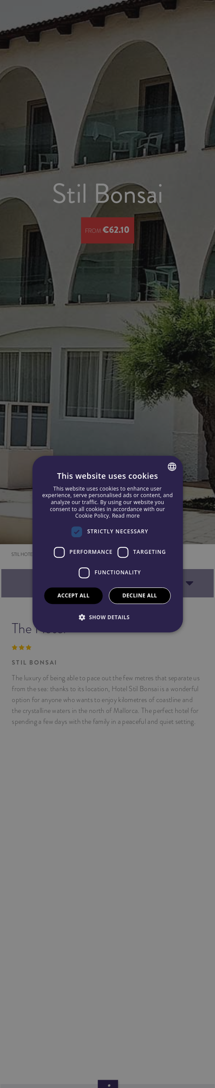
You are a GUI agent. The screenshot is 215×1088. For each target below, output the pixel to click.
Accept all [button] (74, 595)
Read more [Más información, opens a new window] (126, 515)
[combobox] (171, 466)
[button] (107, 617)
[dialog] (107, 544)
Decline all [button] (139, 595)
